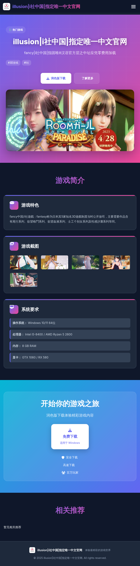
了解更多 (87, 78)
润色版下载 (55, 78)
